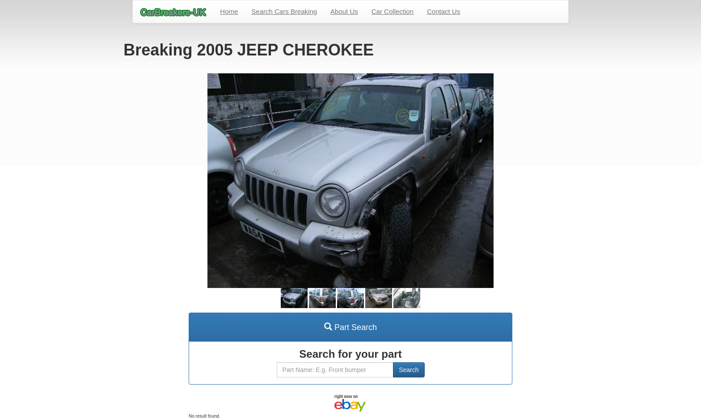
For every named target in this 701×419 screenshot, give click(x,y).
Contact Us (443, 11)
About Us (344, 11)
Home (229, 11)
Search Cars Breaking (284, 11)
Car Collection (393, 11)
